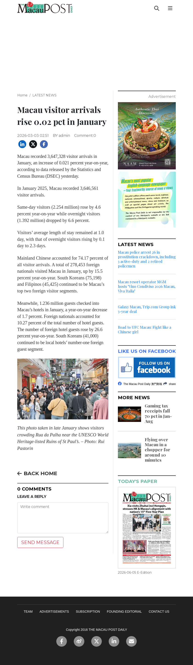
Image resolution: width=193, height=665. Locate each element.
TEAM (28, 611)
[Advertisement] (96, 51)
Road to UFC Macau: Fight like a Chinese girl (144, 329)
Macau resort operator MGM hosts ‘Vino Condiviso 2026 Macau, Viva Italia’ (146, 286)
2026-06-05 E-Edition (135, 572)
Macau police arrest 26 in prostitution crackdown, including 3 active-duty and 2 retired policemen (147, 259)
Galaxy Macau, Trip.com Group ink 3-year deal (147, 309)
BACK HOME (37, 473)
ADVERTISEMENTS (54, 611)
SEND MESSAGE (40, 542)
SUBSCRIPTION (88, 611)
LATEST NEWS (44, 95)
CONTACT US (159, 611)
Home (22, 95)
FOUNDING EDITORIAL (124, 611)
